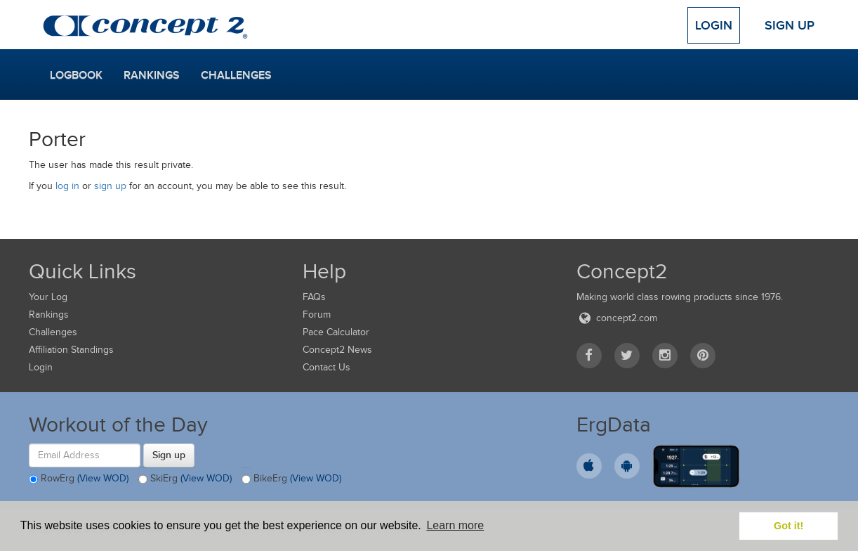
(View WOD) (102, 478)
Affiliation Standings (71, 349)
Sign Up (789, 25)
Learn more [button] (455, 525)
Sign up (168, 454)
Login (713, 25)
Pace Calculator (336, 332)
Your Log (48, 297)
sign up (110, 186)
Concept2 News (337, 349)
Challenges (236, 75)
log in (67, 186)
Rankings (152, 75)
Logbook (76, 75)
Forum (317, 314)
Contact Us (326, 367)
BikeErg (291, 479)
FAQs (314, 297)
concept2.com (616, 318)
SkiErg (185, 479)
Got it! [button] (788, 525)
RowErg (78, 479)
